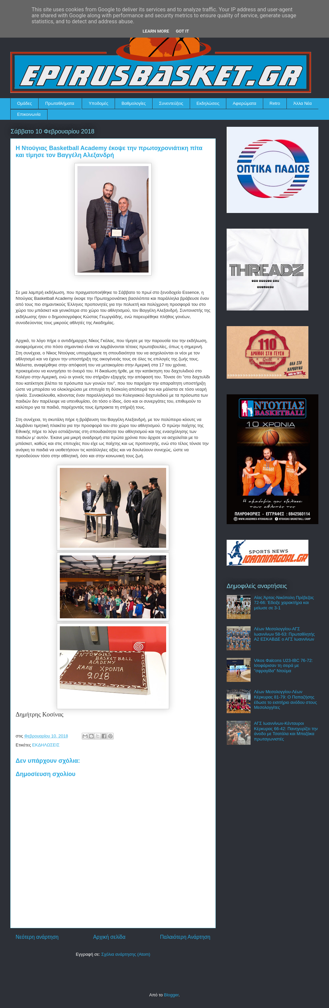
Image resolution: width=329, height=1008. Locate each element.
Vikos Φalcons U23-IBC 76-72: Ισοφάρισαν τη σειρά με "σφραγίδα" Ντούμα (283, 665)
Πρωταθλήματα (59, 103)
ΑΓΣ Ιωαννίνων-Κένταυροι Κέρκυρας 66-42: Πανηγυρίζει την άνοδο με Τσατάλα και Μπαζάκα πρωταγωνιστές (286, 731)
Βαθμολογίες (134, 103)
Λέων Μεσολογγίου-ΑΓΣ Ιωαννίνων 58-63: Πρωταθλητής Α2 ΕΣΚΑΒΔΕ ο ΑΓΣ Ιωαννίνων (284, 634)
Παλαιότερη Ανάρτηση (185, 937)
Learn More (156, 31)
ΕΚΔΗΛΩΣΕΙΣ (45, 744)
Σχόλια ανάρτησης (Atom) (125, 954)
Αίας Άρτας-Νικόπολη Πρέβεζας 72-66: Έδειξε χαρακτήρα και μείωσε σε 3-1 (284, 602)
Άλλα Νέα (302, 103)
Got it (182, 31)
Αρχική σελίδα (109, 937)
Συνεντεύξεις (171, 103)
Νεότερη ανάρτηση (37, 937)
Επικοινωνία (29, 114)
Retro (275, 103)
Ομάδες (24, 103)
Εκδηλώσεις (207, 103)
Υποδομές (98, 103)
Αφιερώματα (244, 103)
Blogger (171, 994)
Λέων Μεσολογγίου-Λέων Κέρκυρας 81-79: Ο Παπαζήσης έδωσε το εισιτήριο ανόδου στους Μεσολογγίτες (285, 699)
